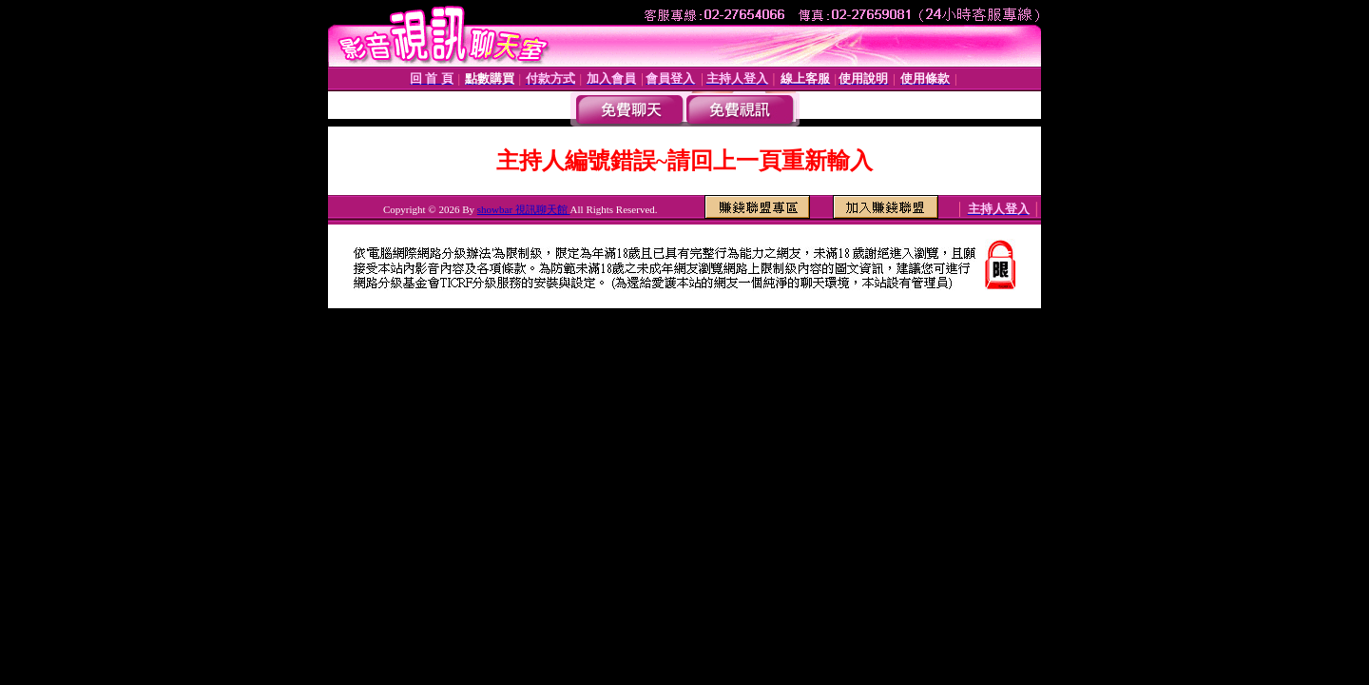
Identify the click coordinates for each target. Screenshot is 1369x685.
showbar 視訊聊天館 (523, 209)
